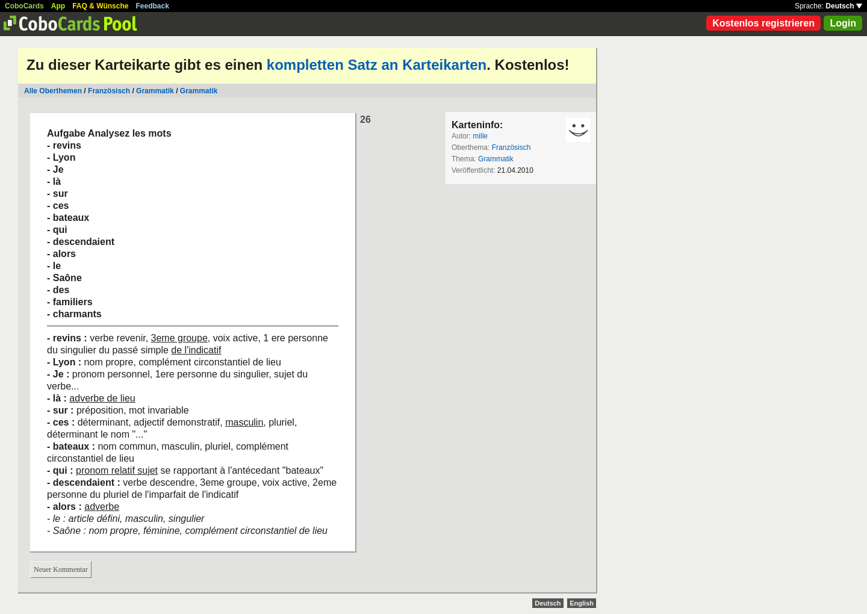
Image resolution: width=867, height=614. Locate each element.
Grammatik (155, 91)
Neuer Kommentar (61, 569)
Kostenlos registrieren (763, 23)
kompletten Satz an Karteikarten (376, 65)
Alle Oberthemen (53, 91)
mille (480, 136)
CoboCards (24, 6)
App (58, 6)
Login (843, 23)
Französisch (109, 91)
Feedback (152, 6)
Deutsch (843, 6)
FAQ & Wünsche (100, 6)
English (582, 603)
